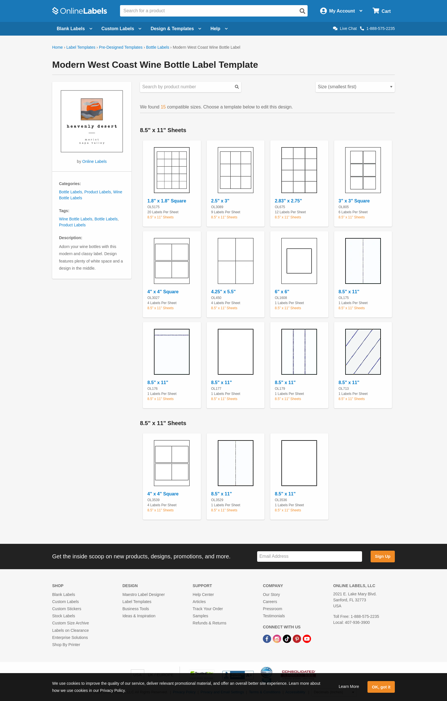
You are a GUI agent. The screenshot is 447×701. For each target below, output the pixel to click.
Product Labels (97, 192)
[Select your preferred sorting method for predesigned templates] (355, 87)
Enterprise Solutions (70, 637)
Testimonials (274, 616)
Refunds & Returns (209, 623)
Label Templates (81, 47)
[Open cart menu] (381, 11)
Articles (199, 601)
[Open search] (302, 11)
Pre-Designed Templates (121, 47)
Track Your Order (208, 608)
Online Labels (94, 161)
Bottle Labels (157, 47)
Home (57, 47)
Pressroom (272, 608)
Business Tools (135, 608)
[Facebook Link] (267, 638)
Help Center (203, 594)
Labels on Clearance (70, 630)
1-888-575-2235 (377, 28)
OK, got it (381, 687)
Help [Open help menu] (219, 28)
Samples (200, 616)
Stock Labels (63, 616)
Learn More (349, 686)
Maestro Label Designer (143, 594)
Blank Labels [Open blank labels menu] (74, 28)
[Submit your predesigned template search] (237, 87)
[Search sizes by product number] (190, 87)
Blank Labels (63, 594)
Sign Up (382, 556)
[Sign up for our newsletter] (309, 556)
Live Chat (345, 28)
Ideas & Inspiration (138, 616)
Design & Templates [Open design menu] (176, 28)
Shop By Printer (66, 644)
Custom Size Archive (70, 623)
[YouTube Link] (307, 638)
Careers (270, 601)
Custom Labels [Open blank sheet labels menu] (121, 28)
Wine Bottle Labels (75, 219)
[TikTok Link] (287, 638)
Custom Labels (65, 601)
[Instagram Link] (277, 638)
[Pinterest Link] (297, 638)
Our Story (271, 594)
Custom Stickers (66, 608)
